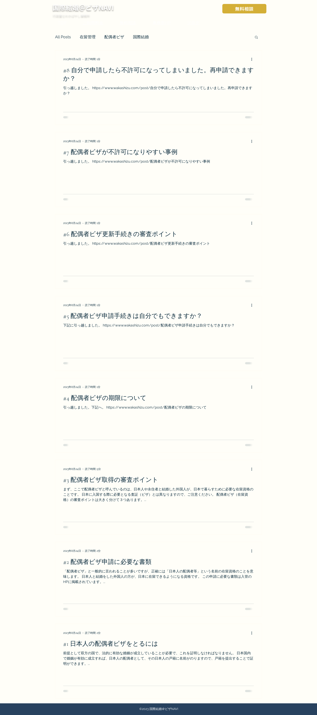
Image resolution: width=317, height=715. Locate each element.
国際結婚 (141, 37)
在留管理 (88, 37)
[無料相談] (244, 8)
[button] (256, 37)
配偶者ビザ (114, 37)
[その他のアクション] (253, 59)
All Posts (63, 37)
